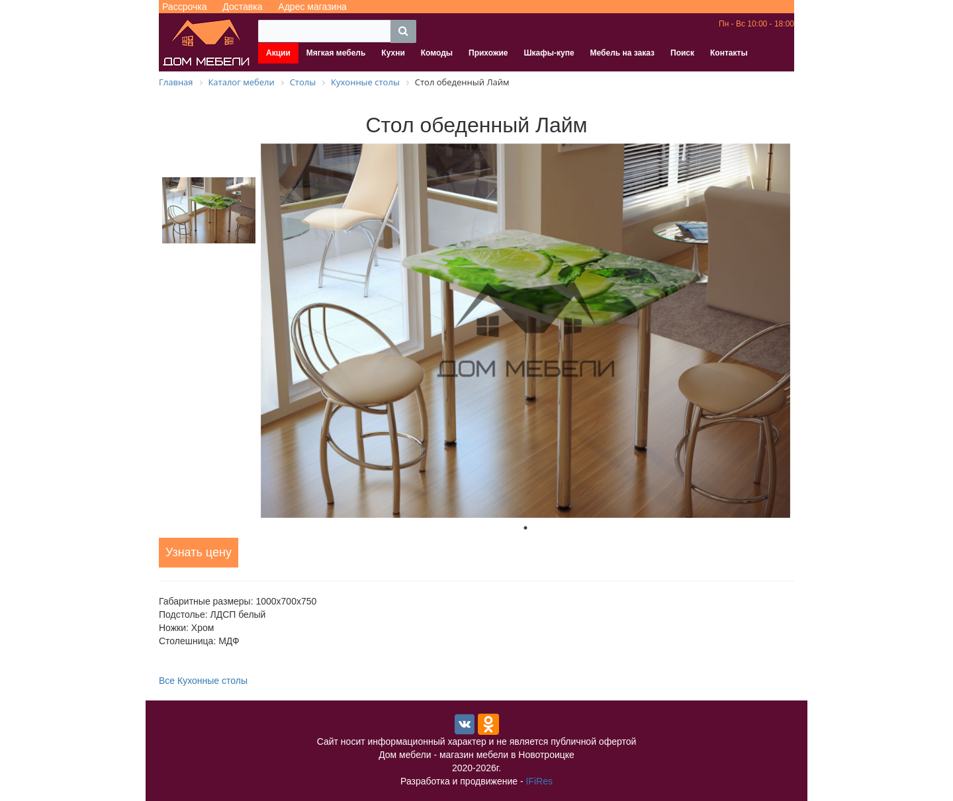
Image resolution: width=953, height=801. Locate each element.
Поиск (682, 53)
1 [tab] (525, 527)
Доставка (242, 6)
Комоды (437, 53)
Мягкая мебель (336, 53)
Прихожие (488, 53)
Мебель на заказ (622, 53)
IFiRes (538, 781)
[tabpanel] (525, 331)
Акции (278, 53)
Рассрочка (184, 6)
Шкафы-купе (548, 53)
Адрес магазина (312, 6)
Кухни (392, 53)
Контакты (729, 53)
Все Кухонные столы (203, 680)
